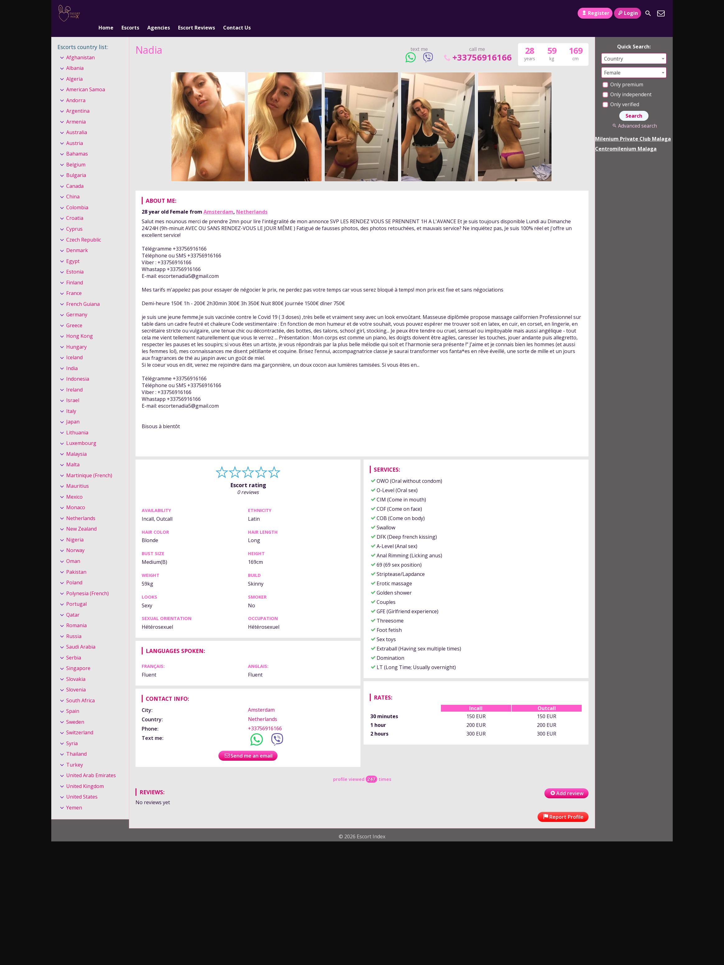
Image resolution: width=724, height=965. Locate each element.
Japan (73, 411)
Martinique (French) (89, 465)
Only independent (627, 84)
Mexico (74, 486)
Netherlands (252, 201)
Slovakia (75, 668)
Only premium (623, 74)
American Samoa (85, 79)
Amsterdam (218, 201)
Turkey (74, 754)
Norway (75, 540)
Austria (74, 132)
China (73, 186)
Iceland (74, 347)
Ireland (74, 379)
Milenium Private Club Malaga (633, 128)
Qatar (73, 604)
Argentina (77, 100)
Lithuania (77, 422)
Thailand (76, 743)
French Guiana (83, 293)
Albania (75, 57)
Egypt (73, 250)
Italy (71, 400)
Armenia (76, 111)
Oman (73, 550)
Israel (72, 390)
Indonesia (77, 368)
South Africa (80, 690)
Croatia (74, 208)
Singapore (78, 658)
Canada (75, 175)
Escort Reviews (196, 13)
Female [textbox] (612, 62)
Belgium (75, 154)
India (72, 358)
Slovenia (76, 679)
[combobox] (634, 48)
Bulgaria (76, 165)
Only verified (621, 94)
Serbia (73, 647)
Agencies (158, 13)
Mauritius (77, 476)
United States (82, 786)
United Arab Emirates (91, 765)
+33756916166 (477, 47)
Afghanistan (80, 47)
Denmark (77, 240)
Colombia (77, 197)
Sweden (75, 711)
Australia (76, 122)
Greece (74, 315)
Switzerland (79, 722)
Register (595, 13)
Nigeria (75, 529)
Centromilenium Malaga (626, 138)
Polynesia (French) (87, 583)
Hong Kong (79, 325)
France (74, 282)
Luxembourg (81, 432)
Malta (73, 454)
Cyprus (74, 218)
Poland (74, 572)
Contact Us (237, 13)
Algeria (74, 68)
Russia (73, 626)
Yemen (74, 797)
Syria (72, 733)
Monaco (75, 497)
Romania (76, 615)
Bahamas (77, 143)
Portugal (76, 593)
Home (106, 13)
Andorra (75, 90)
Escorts (130, 13)
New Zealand (81, 518)
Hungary (76, 336)
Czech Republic (83, 229)
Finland (74, 272)
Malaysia (76, 443)
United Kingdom (85, 775)
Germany (76, 304)
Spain (72, 700)
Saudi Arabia (80, 636)
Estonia (75, 261)
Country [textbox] (613, 48)
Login (627, 13)
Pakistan (76, 561)
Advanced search (634, 115)
